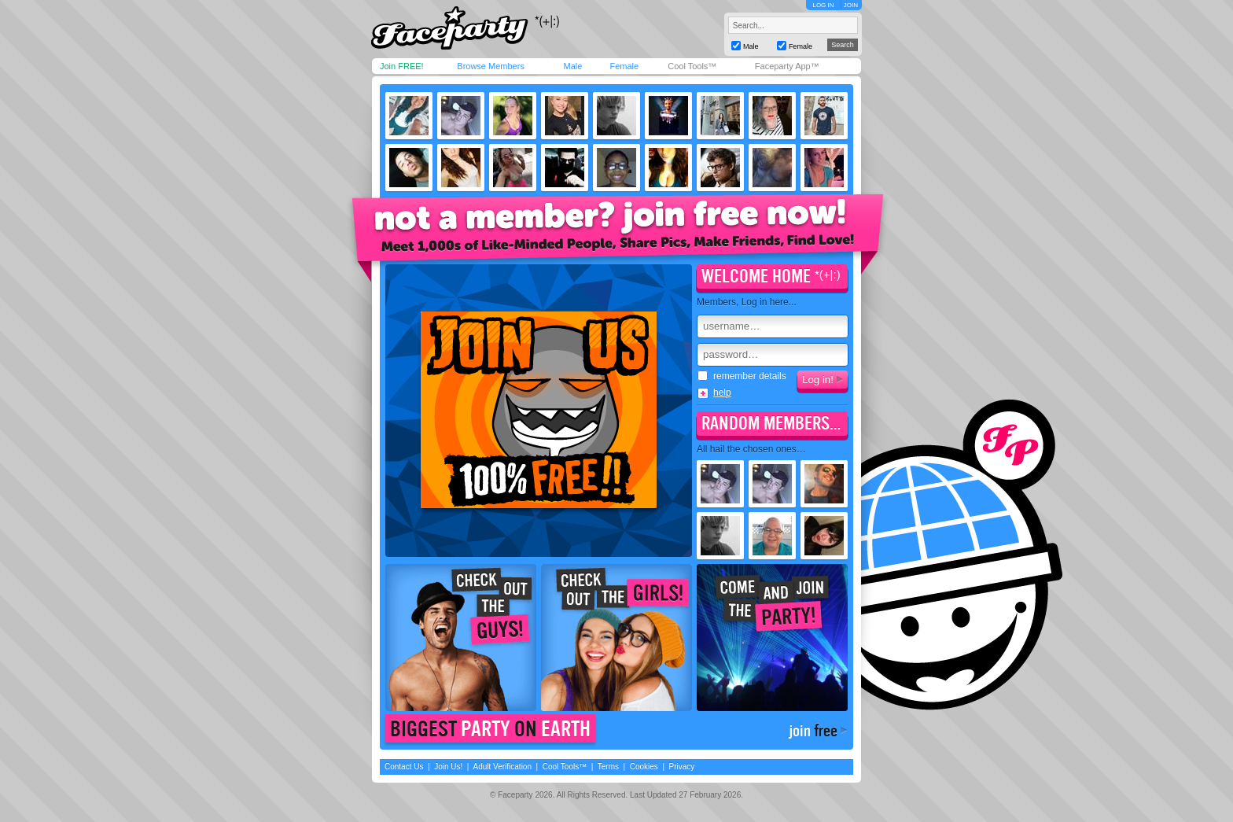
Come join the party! (772, 637)
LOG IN (823, 5)
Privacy (682, 766)
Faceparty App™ (787, 66)
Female (624, 66)
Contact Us (404, 766)
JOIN (851, 5)
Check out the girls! (616, 637)
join (813, 731)
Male (572, 66)
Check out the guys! (460, 637)
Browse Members (490, 66)
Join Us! (448, 766)
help (722, 392)
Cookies (644, 766)
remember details (741, 376)
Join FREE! (402, 66)
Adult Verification (502, 766)
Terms (608, 766)
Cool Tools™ (692, 66)
